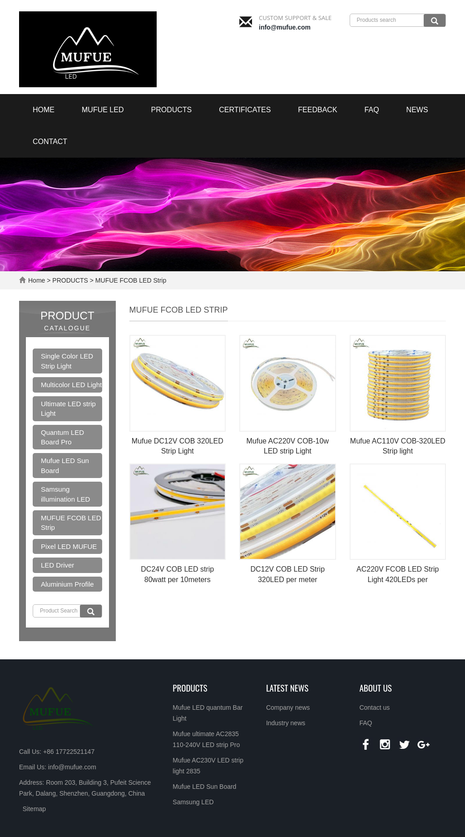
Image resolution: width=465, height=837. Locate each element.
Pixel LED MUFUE (69, 546)
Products (190, 687)
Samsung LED (193, 802)
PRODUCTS (171, 110)
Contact (50, 141)
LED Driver (57, 565)
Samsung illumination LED (65, 494)
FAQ (372, 110)
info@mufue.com (285, 27)
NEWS (417, 110)
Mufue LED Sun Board (65, 465)
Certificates (245, 110)
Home (43, 110)
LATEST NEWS (287, 687)
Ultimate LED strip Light (68, 408)
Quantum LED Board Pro (62, 437)
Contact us (374, 707)
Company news (288, 707)
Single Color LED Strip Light (67, 360)
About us (375, 687)
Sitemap (34, 808)
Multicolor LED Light (71, 385)
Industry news (285, 723)
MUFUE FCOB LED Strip (130, 280)
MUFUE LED (103, 110)
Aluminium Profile (67, 584)
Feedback (317, 110)
